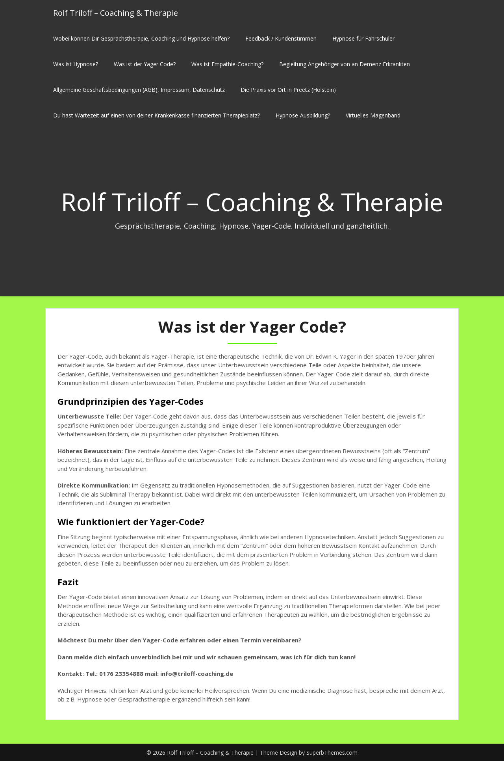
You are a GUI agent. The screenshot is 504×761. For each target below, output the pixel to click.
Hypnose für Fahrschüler (363, 38)
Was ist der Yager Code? (145, 64)
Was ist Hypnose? (75, 64)
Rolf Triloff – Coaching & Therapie (115, 12)
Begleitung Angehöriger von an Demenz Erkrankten (344, 64)
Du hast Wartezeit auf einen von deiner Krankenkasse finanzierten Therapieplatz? (156, 115)
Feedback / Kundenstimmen (281, 38)
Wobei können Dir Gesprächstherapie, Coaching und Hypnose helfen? (141, 38)
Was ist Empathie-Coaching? (227, 64)
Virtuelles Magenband (373, 115)
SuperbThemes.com (332, 752)
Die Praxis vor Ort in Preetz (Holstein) (288, 89)
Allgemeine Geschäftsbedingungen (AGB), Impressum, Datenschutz (139, 89)
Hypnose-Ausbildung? (303, 115)
